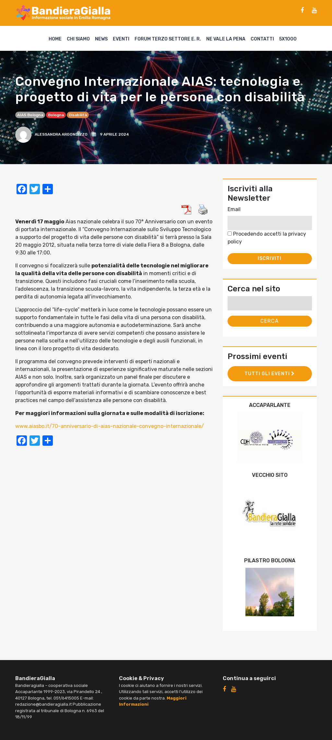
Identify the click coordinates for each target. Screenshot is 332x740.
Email (234, 209)
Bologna (56, 115)
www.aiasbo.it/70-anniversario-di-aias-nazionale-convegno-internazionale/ (109, 426)
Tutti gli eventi (269, 373)
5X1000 (288, 39)
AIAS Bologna (30, 115)
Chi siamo (78, 39)
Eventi (121, 39)
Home (55, 39)
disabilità (78, 115)
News (101, 39)
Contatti (262, 39)
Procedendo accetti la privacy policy (267, 238)
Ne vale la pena (225, 39)
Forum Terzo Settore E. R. (168, 39)
